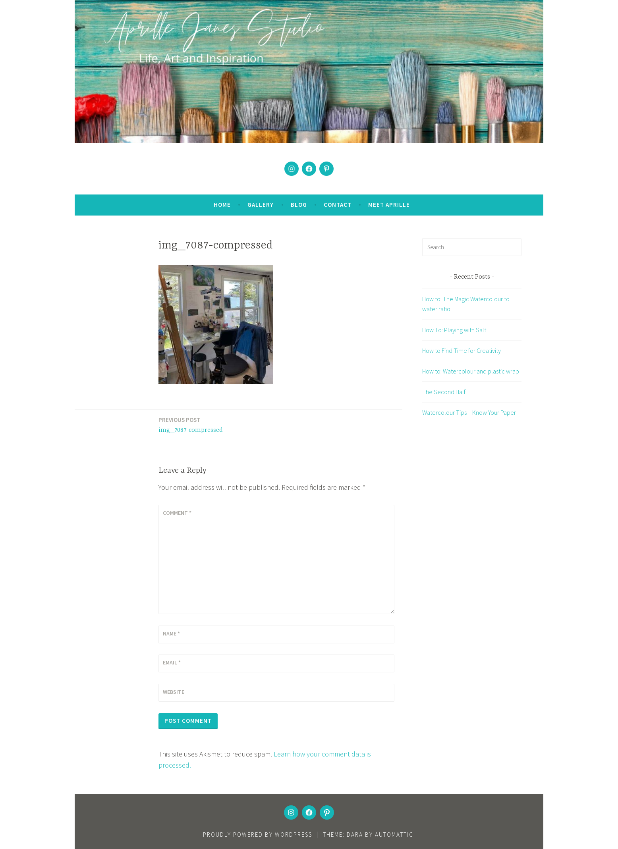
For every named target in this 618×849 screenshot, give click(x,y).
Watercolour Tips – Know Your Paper (469, 412)
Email (172, 662)
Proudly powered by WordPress (257, 834)
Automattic (394, 834)
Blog (299, 204)
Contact (337, 204)
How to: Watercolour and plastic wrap (470, 371)
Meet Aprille (389, 204)
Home (222, 204)
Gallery (260, 204)
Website (173, 691)
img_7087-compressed (190, 424)
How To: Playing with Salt (454, 330)
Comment (177, 512)
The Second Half (443, 392)
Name (171, 633)
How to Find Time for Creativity (461, 350)
